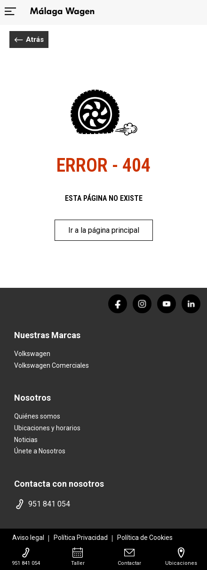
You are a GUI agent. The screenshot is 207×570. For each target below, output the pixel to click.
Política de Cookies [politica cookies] (145, 537)
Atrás (29, 39)
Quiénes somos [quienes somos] (37, 416)
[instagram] (142, 303)
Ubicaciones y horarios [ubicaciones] (47, 428)
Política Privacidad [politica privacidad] (81, 537)
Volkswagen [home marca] (32, 353)
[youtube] (166, 303)
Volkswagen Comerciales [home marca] (51, 365)
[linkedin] (191, 303)
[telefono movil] (103, 504)
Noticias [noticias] (26, 439)
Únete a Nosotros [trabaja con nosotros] (39, 451)
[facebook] (117, 303)
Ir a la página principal (103, 230)
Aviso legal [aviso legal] (28, 537)
